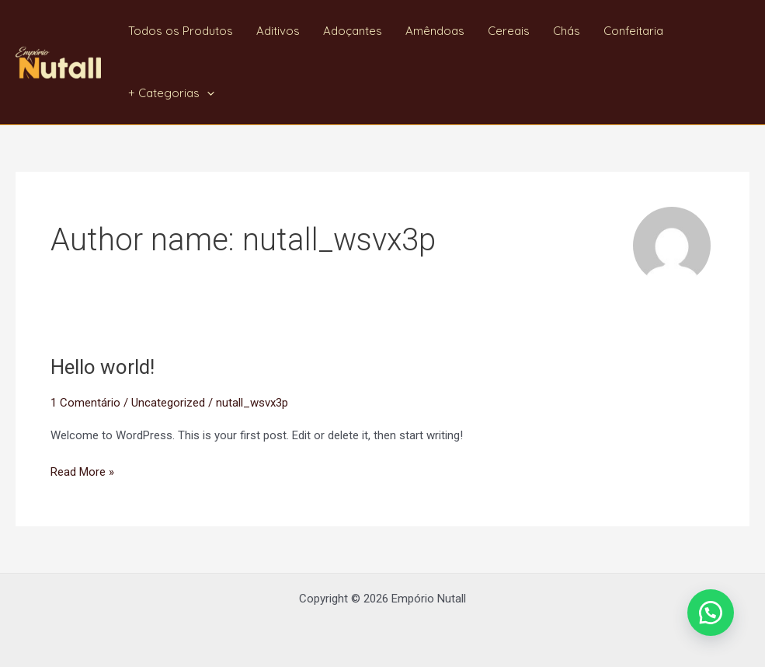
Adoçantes (352, 30)
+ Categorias (171, 93)
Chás (566, 30)
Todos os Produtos (180, 30)
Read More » (82, 471)
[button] (710, 612)
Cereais (509, 30)
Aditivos (278, 30)
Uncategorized (168, 403)
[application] (207, 93)
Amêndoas (434, 30)
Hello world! (102, 367)
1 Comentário (85, 403)
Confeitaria (633, 30)
